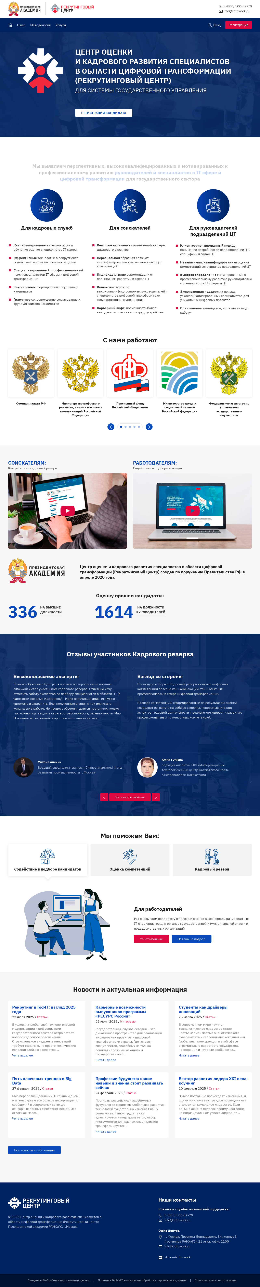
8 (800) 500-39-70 (237, 6)
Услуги (61, 25)
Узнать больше (151, 939)
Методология (40, 25)
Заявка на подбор (191, 939)
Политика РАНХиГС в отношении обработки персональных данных (142, 1280)
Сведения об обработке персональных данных (59, 1280)
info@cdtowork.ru (236, 11)
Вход (214, 25)
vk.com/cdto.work (174, 1257)
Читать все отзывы (130, 797)
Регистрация (238, 25)
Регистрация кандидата (103, 113)
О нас (21, 25)
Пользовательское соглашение (215, 1280)
